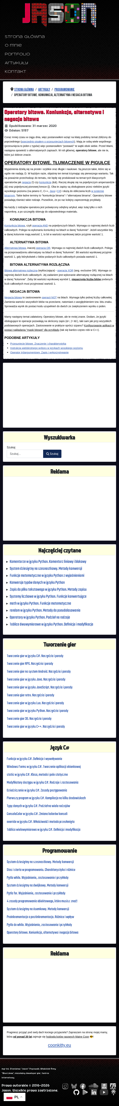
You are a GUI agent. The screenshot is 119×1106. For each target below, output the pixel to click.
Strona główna (25, 37)
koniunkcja (45, 182)
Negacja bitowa (13, 297)
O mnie (13, 45)
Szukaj (11, 447)
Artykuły (16, 63)
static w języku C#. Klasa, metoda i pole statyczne (37, 775)
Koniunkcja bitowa (14, 225)
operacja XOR (65, 270)
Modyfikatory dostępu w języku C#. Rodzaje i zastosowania (43, 782)
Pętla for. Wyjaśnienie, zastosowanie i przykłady (36, 893)
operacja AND (40, 225)
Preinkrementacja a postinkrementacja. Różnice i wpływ (41, 917)
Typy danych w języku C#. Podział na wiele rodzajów (39, 806)
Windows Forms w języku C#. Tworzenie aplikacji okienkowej (44, 767)
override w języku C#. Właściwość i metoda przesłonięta (41, 822)
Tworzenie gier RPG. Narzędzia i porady (30, 664)
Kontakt (15, 72)
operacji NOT (49, 297)
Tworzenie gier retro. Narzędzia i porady (31, 695)
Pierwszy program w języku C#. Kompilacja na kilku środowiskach (47, 798)
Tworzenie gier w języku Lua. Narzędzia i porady (35, 703)
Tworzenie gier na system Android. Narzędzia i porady (39, 672)
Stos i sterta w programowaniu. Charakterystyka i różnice (41, 870)
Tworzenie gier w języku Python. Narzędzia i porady (38, 711)
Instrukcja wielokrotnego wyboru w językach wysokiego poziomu (46, 347)
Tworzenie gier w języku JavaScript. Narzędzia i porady (40, 687)
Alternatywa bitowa (15, 247)
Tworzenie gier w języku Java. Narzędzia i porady (36, 679)
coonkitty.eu (59, 1044)
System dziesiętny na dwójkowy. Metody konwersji (38, 886)
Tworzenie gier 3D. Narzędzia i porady (29, 719)
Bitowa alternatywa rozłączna (20, 270)
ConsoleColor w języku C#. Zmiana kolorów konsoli (38, 814)
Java (52, 191)
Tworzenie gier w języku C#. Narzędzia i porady (35, 656)
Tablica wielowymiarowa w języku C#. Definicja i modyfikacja (44, 830)
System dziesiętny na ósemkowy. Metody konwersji (38, 909)
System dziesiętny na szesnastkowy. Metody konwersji (40, 862)
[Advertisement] (59, 395)
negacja (26, 182)
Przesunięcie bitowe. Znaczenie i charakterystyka (38, 343)
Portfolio (17, 54)
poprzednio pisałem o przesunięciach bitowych (47, 141)
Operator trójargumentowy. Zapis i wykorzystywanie (39, 352)
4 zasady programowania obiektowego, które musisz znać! (42, 901)
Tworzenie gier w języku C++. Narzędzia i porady (36, 727)
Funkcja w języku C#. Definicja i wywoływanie (35, 759)
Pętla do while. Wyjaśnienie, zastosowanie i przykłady (40, 925)
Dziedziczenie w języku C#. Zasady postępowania (37, 790)
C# (58, 191)
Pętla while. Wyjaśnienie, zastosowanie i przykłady (38, 878)
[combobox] (25, 454)
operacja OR (43, 247)
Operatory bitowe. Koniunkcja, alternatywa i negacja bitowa (43, 933)
